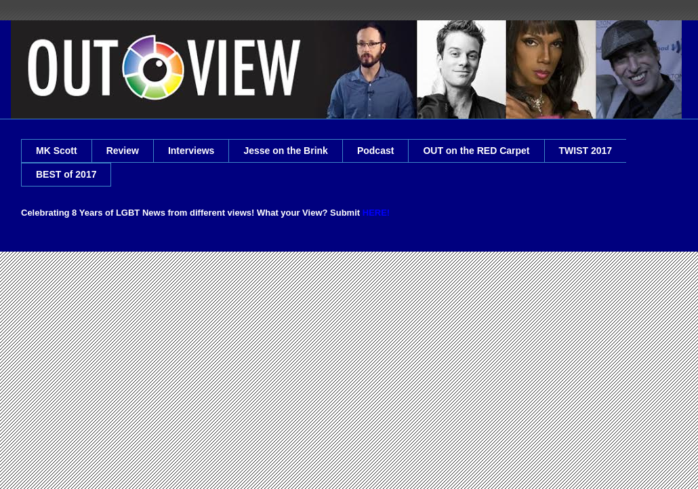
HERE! (376, 213)
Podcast (375, 150)
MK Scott (56, 150)
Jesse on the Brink (285, 150)
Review (122, 150)
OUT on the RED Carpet (476, 150)
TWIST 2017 (586, 150)
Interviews (191, 150)
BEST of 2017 (66, 174)
